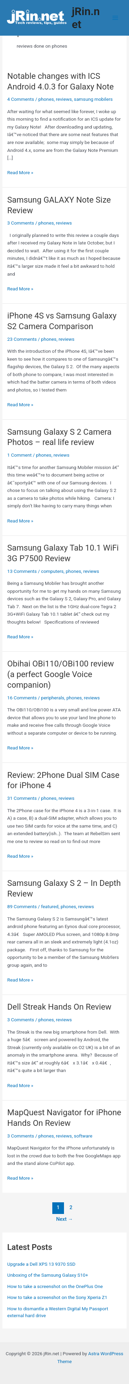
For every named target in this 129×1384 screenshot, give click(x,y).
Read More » (20, 173)
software (83, 1136)
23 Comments (22, 339)
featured (49, 906)
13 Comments (22, 571)
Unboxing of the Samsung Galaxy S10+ (47, 1275)
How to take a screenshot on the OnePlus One (55, 1286)
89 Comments (22, 906)
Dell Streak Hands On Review (59, 1007)
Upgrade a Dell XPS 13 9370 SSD (41, 1264)
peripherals (52, 697)
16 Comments (22, 697)
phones (46, 99)
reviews (64, 99)
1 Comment (19, 455)
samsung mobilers (93, 99)
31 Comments (22, 798)
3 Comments (20, 223)
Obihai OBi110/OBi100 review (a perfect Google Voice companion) (60, 674)
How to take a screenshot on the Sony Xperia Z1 (57, 1297)
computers (52, 571)
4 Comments (20, 99)
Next (64, 1219)
